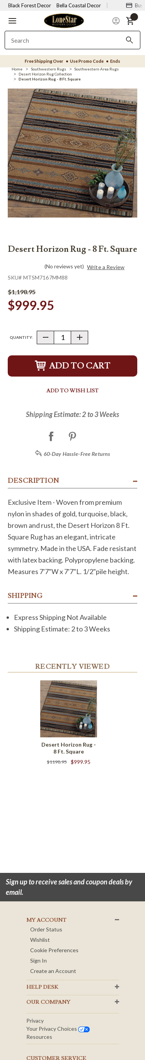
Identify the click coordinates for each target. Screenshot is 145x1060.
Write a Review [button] (106, 267)
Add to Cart (73, 366)
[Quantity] (62, 337)
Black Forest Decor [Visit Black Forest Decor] (29, 5)
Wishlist (40, 939)
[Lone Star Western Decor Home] (63, 20)
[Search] (129, 40)
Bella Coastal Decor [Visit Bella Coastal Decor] (78, 5)
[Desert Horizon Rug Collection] (45, 74)
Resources (39, 1036)
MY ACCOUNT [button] (46, 920)
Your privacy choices (58, 1028)
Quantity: (21, 337)
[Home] (17, 69)
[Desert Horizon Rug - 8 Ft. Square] (50, 79)
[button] (12, 20)
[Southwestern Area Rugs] (96, 69)
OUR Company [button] (48, 1002)
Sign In (38, 960)
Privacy (35, 1020)
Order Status (46, 929)
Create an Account (53, 971)
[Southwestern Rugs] (48, 69)
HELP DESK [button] (42, 987)
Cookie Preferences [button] (54, 950)
